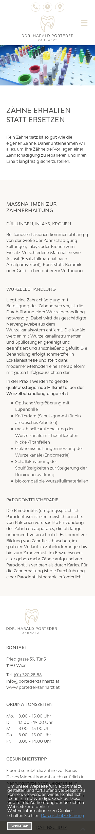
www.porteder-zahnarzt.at (33, 687)
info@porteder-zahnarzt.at (32, 681)
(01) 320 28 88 (28, 674)
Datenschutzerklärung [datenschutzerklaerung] (62, 815)
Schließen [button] (19, 826)
